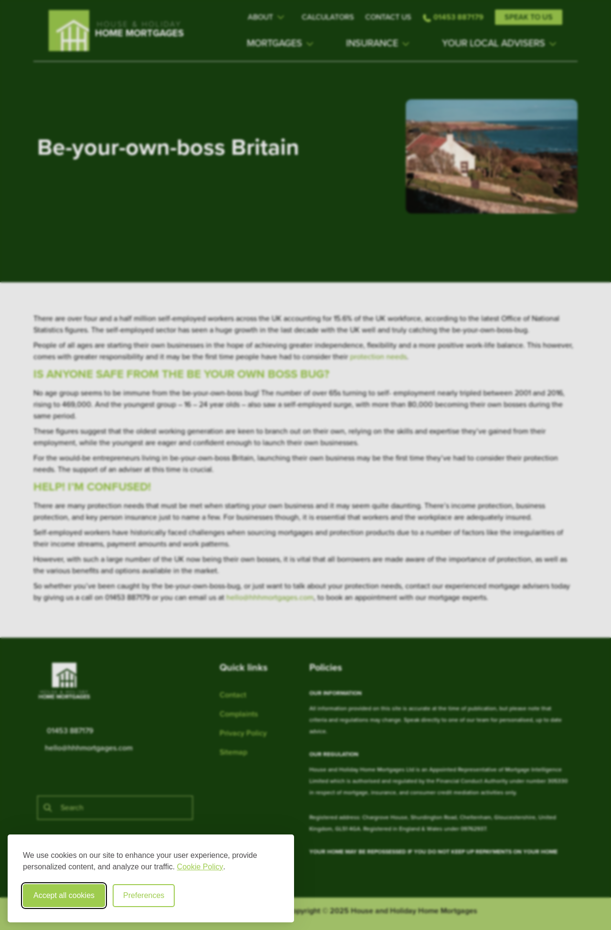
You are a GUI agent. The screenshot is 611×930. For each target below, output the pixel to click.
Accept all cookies (64, 895)
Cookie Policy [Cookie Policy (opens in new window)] (200, 867)
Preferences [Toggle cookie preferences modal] (143, 895)
